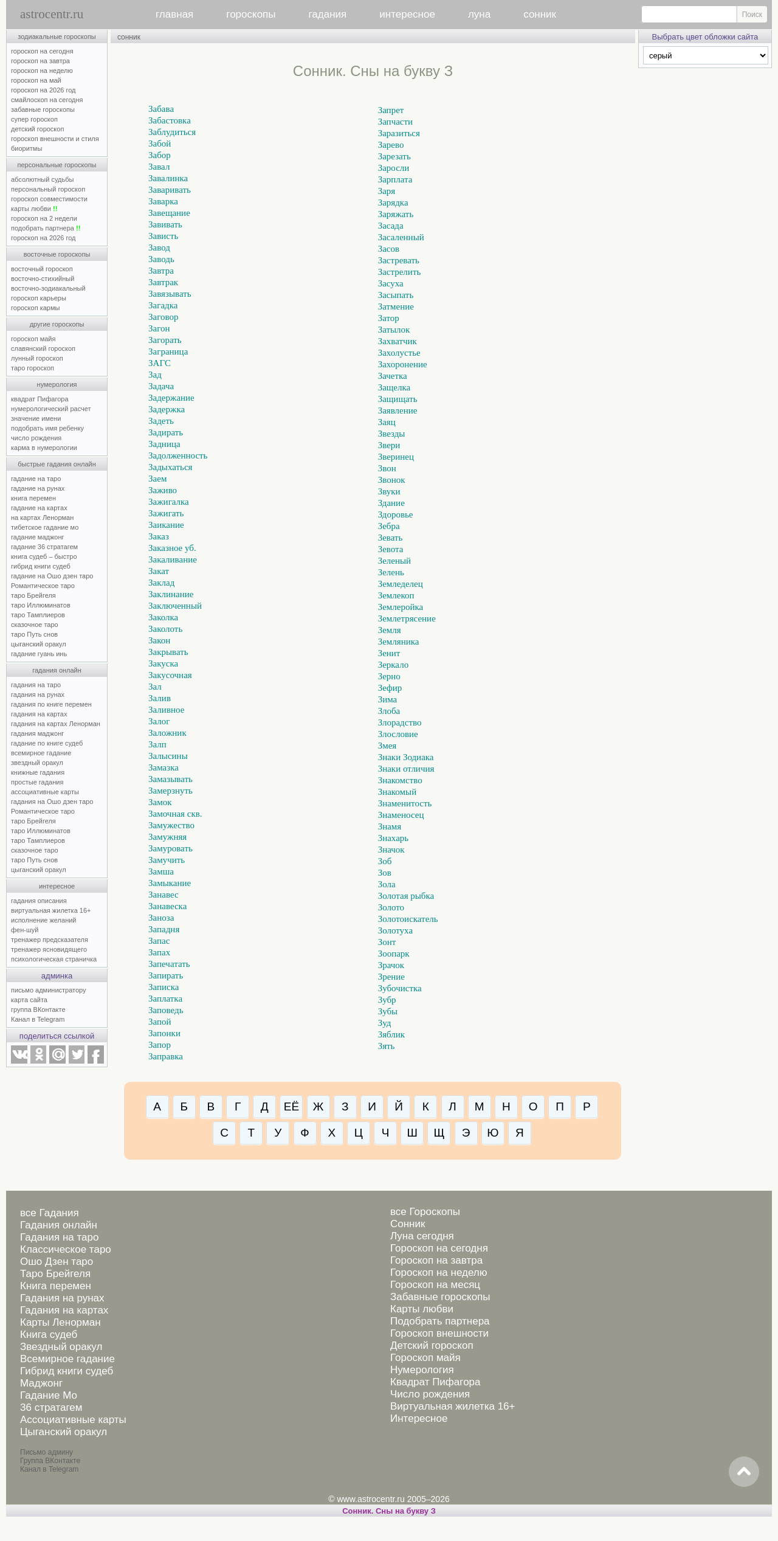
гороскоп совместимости (49, 199)
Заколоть (165, 629)
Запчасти (395, 121)
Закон (159, 640)
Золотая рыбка (406, 896)
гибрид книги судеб (41, 566)
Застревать (398, 260)
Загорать (165, 340)
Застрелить (399, 272)
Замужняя (167, 837)
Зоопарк (394, 953)
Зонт (387, 942)
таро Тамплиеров (38, 614)
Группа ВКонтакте (50, 1460)
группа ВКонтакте (38, 1009)
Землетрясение (407, 618)
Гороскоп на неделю (438, 1272)
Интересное (418, 1418)
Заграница (168, 351)
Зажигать (166, 513)
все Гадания (49, 1213)
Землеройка (401, 607)
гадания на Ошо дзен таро (52, 801)
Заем (157, 478)
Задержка (166, 409)
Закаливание (172, 559)
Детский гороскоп (431, 1345)
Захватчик (397, 341)
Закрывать (168, 652)
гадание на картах (39, 507)
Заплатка (165, 998)
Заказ (158, 536)
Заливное (166, 710)
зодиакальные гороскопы (57, 36)
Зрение (391, 977)
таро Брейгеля (33, 595)
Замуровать (170, 848)
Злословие (398, 734)
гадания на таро (36, 684)
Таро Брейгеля (55, 1274)
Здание (391, 503)
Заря (387, 191)
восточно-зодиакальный (48, 288)
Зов (384, 873)
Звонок (391, 480)
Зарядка (393, 202)
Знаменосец (401, 815)
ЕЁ (291, 1106)
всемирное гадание (41, 753)
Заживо (162, 490)
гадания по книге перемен (51, 704)
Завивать (165, 224)
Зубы (388, 1011)
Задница (164, 444)
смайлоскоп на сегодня (47, 99)
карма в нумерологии (44, 447)
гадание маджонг (37, 537)
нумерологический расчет (51, 408)
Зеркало (393, 665)
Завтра (161, 270)
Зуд (384, 1023)
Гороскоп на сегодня (439, 1248)
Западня (163, 929)
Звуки (389, 491)
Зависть (163, 236)
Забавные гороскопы (440, 1297)
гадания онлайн (56, 670)
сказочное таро (34, 624)
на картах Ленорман (42, 517)
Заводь (161, 259)
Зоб (385, 861)
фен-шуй (24, 929)
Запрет (391, 110)
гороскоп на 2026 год (43, 90)
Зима (388, 699)
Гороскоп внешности (439, 1333)
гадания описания (39, 900)
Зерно (389, 676)
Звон (387, 468)
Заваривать (169, 190)
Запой (159, 1022)
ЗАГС (159, 363)
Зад (155, 374)
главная (174, 14)
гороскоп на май (36, 80)
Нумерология (422, 1370)
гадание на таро (36, 478)
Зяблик (391, 1034)
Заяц (387, 422)
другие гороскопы (57, 324)
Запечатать (169, 964)
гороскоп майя (33, 338)
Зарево (391, 145)
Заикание (166, 525)
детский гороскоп (37, 129)
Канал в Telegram (37, 1019)
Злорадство (400, 722)
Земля (389, 630)
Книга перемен (55, 1286)
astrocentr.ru (51, 14)
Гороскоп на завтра (436, 1260)
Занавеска (167, 906)
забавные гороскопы (43, 109)
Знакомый (397, 792)
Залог (159, 721)
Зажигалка (168, 502)
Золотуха (395, 930)
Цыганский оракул (63, 1432)
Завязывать (169, 294)
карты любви (34, 208)
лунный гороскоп (37, 358)
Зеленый (394, 561)
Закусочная (170, 675)
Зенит (389, 653)
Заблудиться (172, 132)
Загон (159, 328)
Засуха (391, 283)
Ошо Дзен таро (56, 1261)
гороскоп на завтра (40, 60)
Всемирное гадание (67, 1359)
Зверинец (396, 457)
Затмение (396, 306)
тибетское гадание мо (44, 527)
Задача (161, 386)
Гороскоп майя (425, 1357)
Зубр (387, 1000)
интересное (407, 14)
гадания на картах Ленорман (57, 723)
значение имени (36, 418)
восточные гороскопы (57, 254)
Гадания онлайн (58, 1225)
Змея (387, 745)
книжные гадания (37, 772)
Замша (161, 871)
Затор (388, 318)
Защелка (394, 387)
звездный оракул (37, 762)
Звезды (391, 433)
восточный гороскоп (42, 268)
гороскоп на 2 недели (44, 218)
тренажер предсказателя (49, 939)
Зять (386, 1046)
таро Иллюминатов (41, 605)
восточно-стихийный (42, 278)
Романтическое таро (43, 585)
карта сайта (29, 999)
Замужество (171, 825)
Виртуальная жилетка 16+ (452, 1406)
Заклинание (170, 594)
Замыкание (169, 883)
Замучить (166, 860)
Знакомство (400, 780)
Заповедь (165, 1010)
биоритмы (26, 148)
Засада (391, 225)
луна (479, 14)
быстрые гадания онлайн (57, 464)
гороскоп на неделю (42, 70)
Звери (389, 445)
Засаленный (401, 237)
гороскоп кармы (35, 307)
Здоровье (395, 514)
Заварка (163, 201)
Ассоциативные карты (73, 1419)
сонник (539, 14)
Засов (388, 249)
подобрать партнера (45, 228)
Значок (391, 849)
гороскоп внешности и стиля (55, 138)
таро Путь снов (34, 634)
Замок (159, 802)
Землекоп (396, 595)
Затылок (394, 329)
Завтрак (163, 282)
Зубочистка (400, 988)
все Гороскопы (425, 1211)
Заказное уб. (172, 548)
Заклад (161, 582)
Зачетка (392, 376)
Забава (161, 109)
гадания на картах (39, 714)
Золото (391, 907)
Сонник (407, 1224)
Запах (159, 952)
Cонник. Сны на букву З (389, 1510)
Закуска (163, 663)
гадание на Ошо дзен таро (52, 576)
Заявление (398, 410)
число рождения (36, 438)
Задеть (161, 421)
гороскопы (250, 14)
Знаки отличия (406, 769)
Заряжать (396, 214)
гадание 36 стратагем (44, 546)
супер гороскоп (34, 119)
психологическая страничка (54, 959)
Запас (159, 941)
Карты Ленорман (60, 1322)
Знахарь (393, 838)
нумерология (57, 384)
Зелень (391, 572)
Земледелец (400, 584)
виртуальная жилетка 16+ (51, 910)
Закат (158, 571)
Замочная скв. (175, 814)
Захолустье (399, 353)
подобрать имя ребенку (47, 428)
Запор (159, 1045)
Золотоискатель (408, 919)
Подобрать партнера (440, 1321)
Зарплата (395, 179)
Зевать (390, 537)
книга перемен (33, 498)
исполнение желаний (44, 920)
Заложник (167, 733)
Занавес (163, 894)
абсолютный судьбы (42, 179)
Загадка (162, 305)
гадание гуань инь (39, 653)
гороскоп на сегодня (42, 51)
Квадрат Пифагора (435, 1382)
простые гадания (37, 782)
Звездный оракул (61, 1346)
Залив (159, 698)
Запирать (165, 975)
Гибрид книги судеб (66, 1371)
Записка (163, 987)
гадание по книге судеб (47, 743)
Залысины (168, 756)
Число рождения (430, 1394)
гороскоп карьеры (38, 298)
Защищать (398, 399)
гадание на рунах (37, 488)
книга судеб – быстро (44, 556)
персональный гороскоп (48, 189)
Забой (159, 143)
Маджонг (41, 1383)
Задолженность (177, 455)
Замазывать (170, 779)
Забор (159, 155)
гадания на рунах (37, 694)
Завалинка (168, 178)
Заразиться (399, 133)
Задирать (165, 432)
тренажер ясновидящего (49, 949)
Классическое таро (65, 1249)
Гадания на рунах (62, 1298)
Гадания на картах (64, 1310)
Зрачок (391, 965)
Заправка (165, 1056)
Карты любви (421, 1309)
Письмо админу (46, 1452)
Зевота (391, 549)
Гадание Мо (48, 1395)
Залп (157, 744)
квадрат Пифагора (40, 399)
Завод (159, 247)
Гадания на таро (59, 1237)
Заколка (163, 617)
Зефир (390, 688)
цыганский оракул (38, 644)
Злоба (389, 711)
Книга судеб (48, 1334)
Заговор (163, 317)
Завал (159, 166)
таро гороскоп (32, 368)
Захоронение (402, 364)
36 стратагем (51, 1407)
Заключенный (175, 606)
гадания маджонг (37, 733)
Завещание (169, 213)
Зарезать (394, 156)
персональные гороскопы (57, 164)
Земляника (398, 641)
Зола (387, 884)
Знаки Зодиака (406, 757)
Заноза (161, 918)
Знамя (390, 826)
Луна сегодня (422, 1236)
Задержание (171, 398)
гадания (328, 14)
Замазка (163, 767)
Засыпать (396, 295)
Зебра (389, 526)
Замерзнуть (170, 790)
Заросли (394, 168)
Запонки (164, 1033)
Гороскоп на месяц (435, 1284)
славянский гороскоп (43, 348)
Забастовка (169, 120)
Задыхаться (170, 467)
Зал (155, 686)
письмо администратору (48, 990)
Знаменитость (405, 803)
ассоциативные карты (45, 791)
